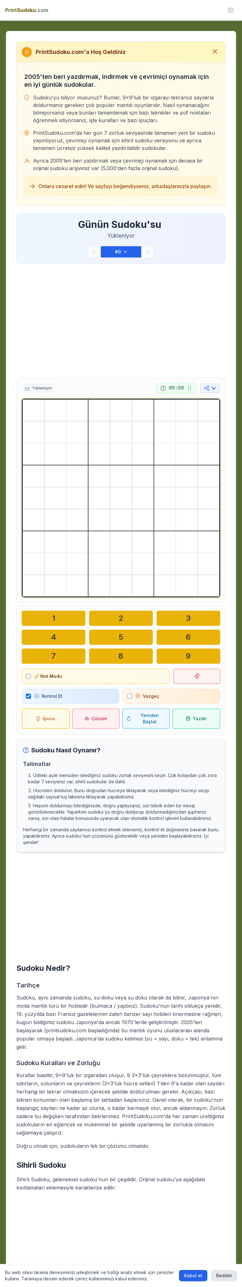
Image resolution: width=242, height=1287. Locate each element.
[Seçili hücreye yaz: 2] (121, 618)
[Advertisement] (121, 319)
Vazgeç (147, 696)
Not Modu (48, 676)
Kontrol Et (48, 696)
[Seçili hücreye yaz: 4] (53, 637)
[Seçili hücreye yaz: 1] (53, 618)
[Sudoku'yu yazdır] (196, 719)
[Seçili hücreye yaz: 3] (188, 618)
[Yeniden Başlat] (146, 719)
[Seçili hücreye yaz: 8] (121, 656)
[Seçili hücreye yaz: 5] (121, 637)
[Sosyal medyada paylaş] (210, 388)
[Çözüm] (96, 719)
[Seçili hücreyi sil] (196, 676)
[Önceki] (94, 252)
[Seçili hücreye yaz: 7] (53, 656)
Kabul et (193, 1275)
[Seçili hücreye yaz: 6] (188, 637)
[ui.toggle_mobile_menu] (230, 10)
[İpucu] (45, 719)
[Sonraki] (147, 252)
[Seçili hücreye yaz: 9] (188, 656)
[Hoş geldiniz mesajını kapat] (215, 52)
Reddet (224, 1275)
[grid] (121, 498)
